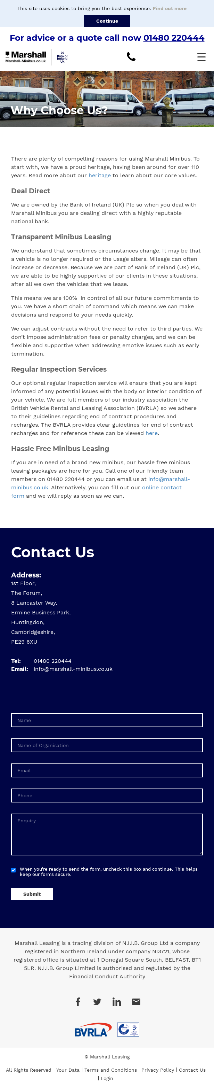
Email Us (136, 1001)
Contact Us (192, 1070)
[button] (201, 57)
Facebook (78, 1001)
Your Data (68, 1070)
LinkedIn (117, 1001)
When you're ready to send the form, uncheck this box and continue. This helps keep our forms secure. (109, 872)
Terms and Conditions (110, 1070)
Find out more (170, 8)
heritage (100, 175)
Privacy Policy (157, 1070)
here (152, 433)
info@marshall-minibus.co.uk (73, 669)
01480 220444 (174, 38)
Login (107, 1078)
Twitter (97, 1001)
